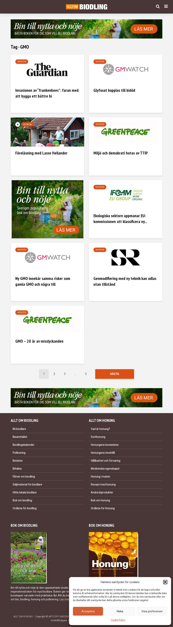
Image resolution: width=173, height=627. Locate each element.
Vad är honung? (100, 429)
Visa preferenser (152, 611)
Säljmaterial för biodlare (27, 484)
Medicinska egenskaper (105, 468)
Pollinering (19, 452)
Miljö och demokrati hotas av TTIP (120, 153)
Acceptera (88, 611)
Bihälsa (27, 124)
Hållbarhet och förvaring (105, 460)
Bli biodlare (19, 429)
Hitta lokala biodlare (25, 492)
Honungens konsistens (105, 444)
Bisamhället (20, 436)
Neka (120, 611)
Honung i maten (100, 476)
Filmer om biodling (24, 476)
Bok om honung (100, 500)
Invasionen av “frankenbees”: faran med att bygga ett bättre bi (47, 93)
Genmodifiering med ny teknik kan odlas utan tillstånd (124, 281)
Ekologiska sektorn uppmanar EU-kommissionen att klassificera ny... (120, 218)
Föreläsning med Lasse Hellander (41, 153)
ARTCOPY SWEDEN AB (60, 616)
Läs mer (64, 599)
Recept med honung (103, 484)
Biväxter (18, 460)
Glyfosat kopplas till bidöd (114, 90)
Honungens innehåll (103, 452)
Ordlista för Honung (103, 508)
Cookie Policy (118, 620)
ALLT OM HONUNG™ (23, 616)
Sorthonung (98, 436)
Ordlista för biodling (24, 508)
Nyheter (21, 62)
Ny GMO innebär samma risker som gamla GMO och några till (42, 281)
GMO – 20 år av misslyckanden (39, 341)
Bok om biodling (22, 500)
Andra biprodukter (102, 492)
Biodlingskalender (23, 444)
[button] (165, 582)
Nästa (114, 374)
